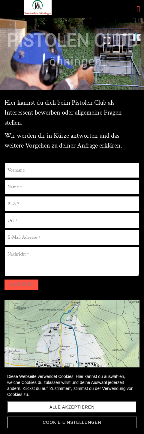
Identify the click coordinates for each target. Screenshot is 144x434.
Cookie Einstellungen (72, 422)
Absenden (21, 284)
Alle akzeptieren (72, 407)
